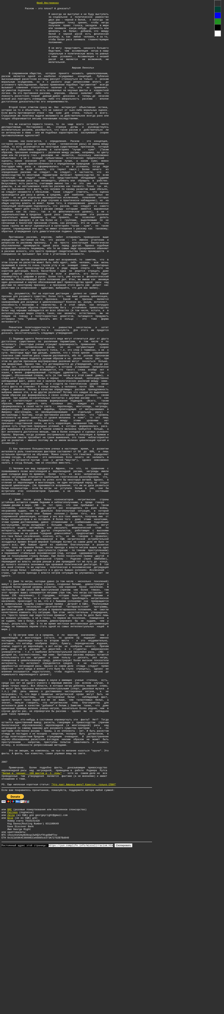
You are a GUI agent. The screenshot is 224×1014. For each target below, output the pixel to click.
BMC (9, 968)
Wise (10, 978)
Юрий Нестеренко (48, 3)
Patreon (12, 971)
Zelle (11, 974)
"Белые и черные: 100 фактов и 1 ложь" (32, 927)
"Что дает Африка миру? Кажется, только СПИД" (83, 941)
